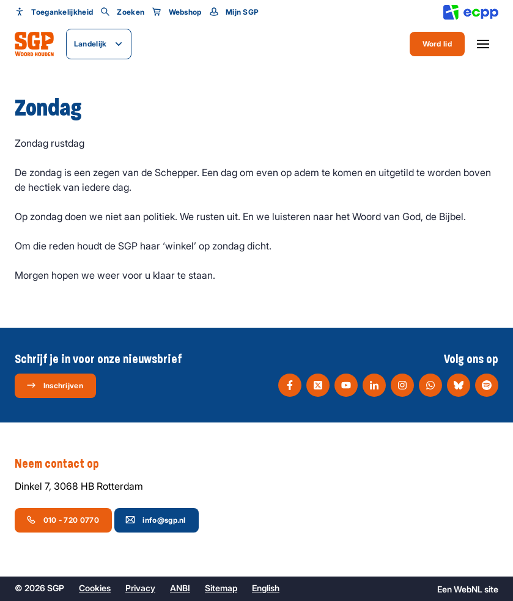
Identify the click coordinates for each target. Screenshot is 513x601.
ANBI (180, 588)
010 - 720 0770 (62, 520)
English (265, 588)
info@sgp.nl (155, 520)
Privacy (140, 588)
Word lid (437, 43)
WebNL (468, 589)
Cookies (95, 588)
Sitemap (221, 588)
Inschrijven (54, 385)
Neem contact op (63, 464)
